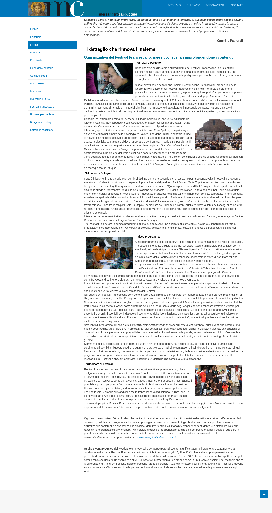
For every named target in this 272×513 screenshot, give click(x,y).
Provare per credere (42, 114)
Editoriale (35, 37)
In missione (37, 91)
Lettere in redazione (42, 129)
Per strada (36, 60)
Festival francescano (42, 106)
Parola (34, 44)
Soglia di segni (38, 75)
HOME (34, 29)
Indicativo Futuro (40, 98)
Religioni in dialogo (41, 122)
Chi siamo (193, 5)
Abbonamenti (215, 5)
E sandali (35, 52)
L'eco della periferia (41, 67)
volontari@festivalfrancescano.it (157, 437)
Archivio (174, 5)
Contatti (237, 5)
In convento (37, 83)
